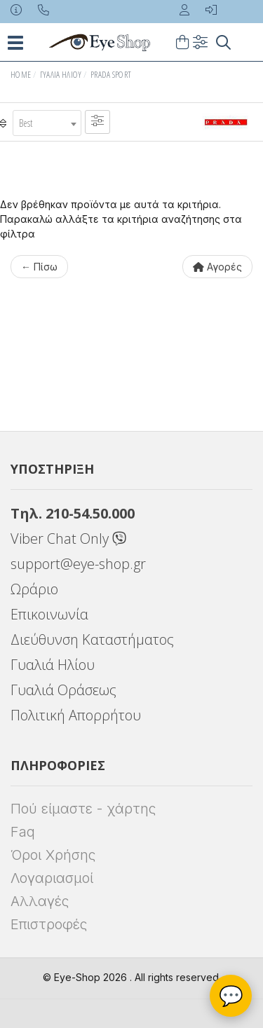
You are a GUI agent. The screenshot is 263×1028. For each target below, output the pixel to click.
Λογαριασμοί (52, 878)
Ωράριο (34, 589)
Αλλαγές (40, 901)
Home (21, 75)
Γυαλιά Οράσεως (63, 689)
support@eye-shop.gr (78, 563)
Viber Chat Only (68, 538)
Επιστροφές (49, 924)
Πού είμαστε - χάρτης (83, 808)
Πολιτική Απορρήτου (76, 715)
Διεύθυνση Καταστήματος (92, 639)
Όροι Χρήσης (53, 855)
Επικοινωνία (49, 614)
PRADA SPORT (110, 75)
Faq (23, 831)
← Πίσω (39, 267)
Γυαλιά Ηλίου (61, 75)
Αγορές (217, 267)
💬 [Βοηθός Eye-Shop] (231, 996)
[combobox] (47, 123)
